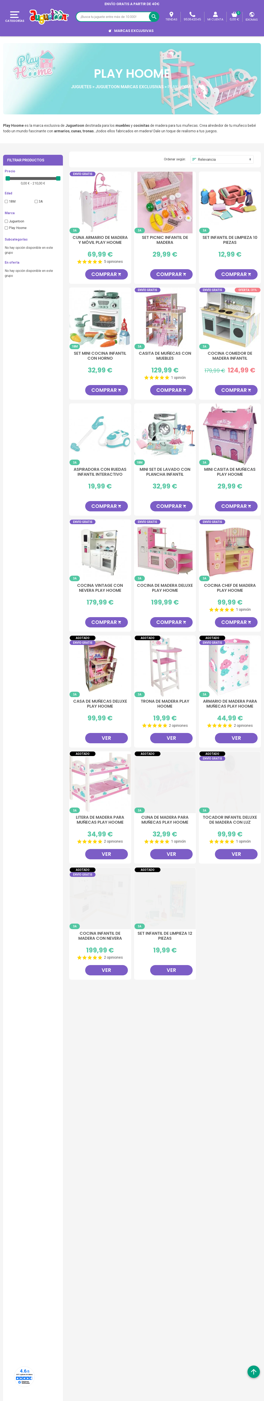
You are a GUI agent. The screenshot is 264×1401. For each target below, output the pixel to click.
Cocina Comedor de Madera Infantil (230, 356)
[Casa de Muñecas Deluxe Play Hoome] (100, 666)
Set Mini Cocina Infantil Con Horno (100, 356)
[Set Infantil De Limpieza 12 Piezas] (165, 898)
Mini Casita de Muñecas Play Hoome (230, 472)
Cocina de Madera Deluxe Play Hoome (165, 588)
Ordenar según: (175, 159)
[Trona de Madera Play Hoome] (165, 666)
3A (41, 201)
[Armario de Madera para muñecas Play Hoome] (230, 666)
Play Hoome (18, 228)
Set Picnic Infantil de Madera (165, 240)
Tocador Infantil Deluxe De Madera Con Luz (230, 820)
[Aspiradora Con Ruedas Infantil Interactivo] (100, 434)
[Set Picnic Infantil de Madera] (165, 202)
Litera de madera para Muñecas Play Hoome (100, 820)
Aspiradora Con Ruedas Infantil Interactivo (100, 472)
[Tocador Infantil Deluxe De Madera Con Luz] (230, 782)
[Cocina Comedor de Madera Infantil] (230, 318)
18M (12, 201)
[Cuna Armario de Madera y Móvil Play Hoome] (100, 202)
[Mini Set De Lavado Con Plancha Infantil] (165, 434)
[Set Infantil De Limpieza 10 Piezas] (230, 202)
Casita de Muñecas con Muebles (165, 356)
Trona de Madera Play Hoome (165, 704)
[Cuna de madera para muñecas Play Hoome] (165, 782)
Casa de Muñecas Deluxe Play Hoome (100, 704)
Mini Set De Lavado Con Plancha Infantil (165, 472)
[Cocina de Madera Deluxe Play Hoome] (165, 550)
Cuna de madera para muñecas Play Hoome (165, 820)
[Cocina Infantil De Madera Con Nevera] (100, 898)
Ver (106, 738)
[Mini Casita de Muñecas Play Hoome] (230, 434)
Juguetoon (16, 221)
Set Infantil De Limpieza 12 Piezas (165, 936)
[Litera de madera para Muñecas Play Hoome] (100, 782)
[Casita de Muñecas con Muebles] (165, 318)
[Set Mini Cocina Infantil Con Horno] (100, 318)
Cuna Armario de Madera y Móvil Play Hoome (100, 240)
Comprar (106, 274)
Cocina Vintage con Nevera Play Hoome (100, 588)
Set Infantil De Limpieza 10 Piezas (230, 240)
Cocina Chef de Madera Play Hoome (230, 588)
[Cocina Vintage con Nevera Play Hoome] (100, 550)
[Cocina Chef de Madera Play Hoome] (230, 550)
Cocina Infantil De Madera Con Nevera (100, 936)
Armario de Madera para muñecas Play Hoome (230, 704)
